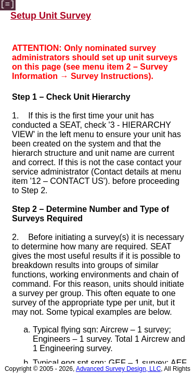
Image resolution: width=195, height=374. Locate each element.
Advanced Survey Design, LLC (118, 368)
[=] (7, 4)
